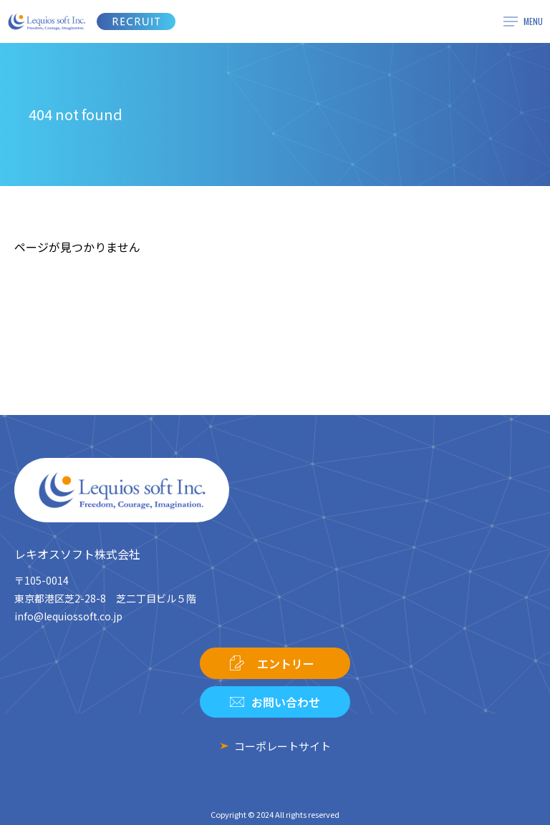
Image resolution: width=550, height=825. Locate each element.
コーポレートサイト (282, 745)
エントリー (285, 663)
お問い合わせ (285, 702)
